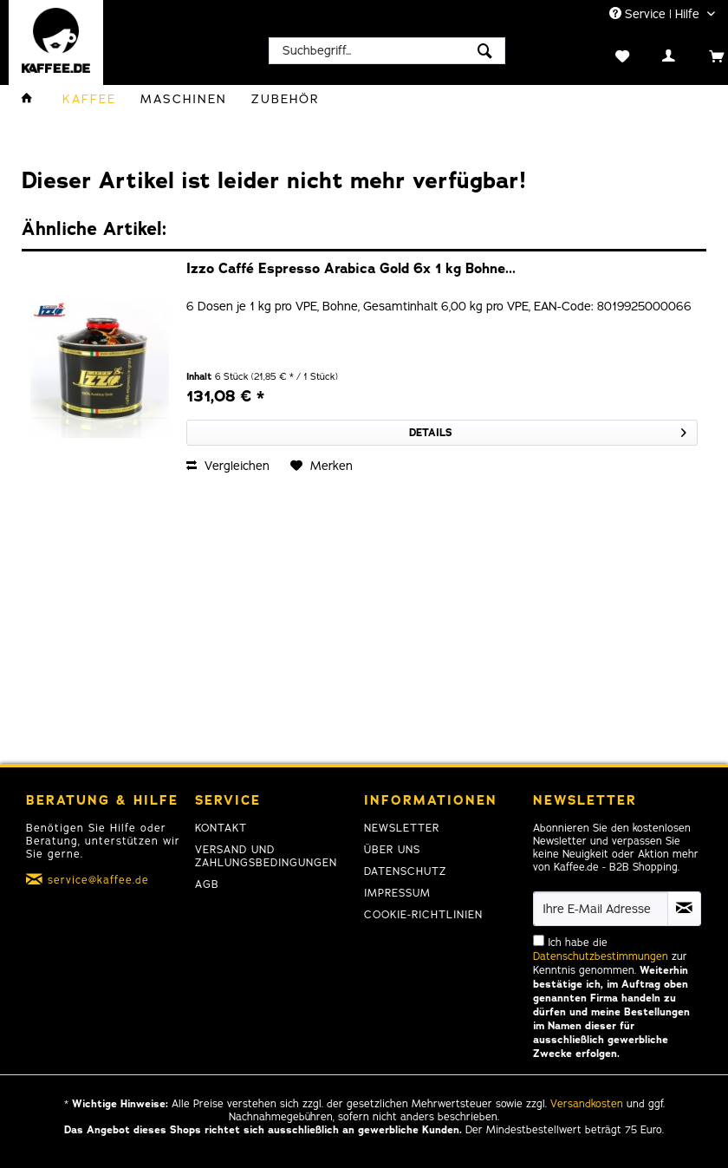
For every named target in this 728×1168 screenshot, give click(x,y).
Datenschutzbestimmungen (600, 956)
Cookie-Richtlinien (423, 915)
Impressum (397, 893)
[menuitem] (387, 50)
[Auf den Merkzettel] (321, 466)
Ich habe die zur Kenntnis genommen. (611, 998)
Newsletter (401, 828)
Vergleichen (228, 466)
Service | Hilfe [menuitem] (656, 14)
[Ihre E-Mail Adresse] (600, 908)
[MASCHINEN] (183, 99)
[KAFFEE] (89, 99)
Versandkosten (586, 1104)
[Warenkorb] (698, 54)
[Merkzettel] (604, 54)
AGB (207, 884)
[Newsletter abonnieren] (684, 908)
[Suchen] (485, 50)
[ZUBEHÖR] (285, 99)
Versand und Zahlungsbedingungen (266, 856)
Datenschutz (405, 871)
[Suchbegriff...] (387, 50)
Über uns (392, 850)
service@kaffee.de (98, 880)
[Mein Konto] (651, 54)
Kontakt (221, 828)
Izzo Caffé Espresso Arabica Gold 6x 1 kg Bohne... (351, 269)
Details (547, 430)
